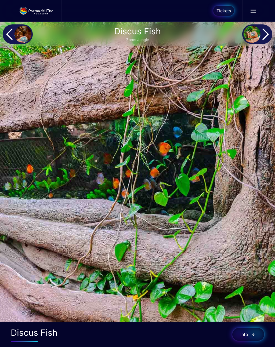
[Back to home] (36, 10)
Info (248, 334)
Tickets (223, 10)
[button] (253, 10)
